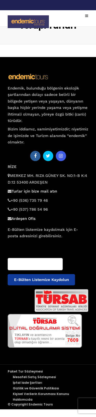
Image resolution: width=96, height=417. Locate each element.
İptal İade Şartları (27, 382)
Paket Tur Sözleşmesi (25, 371)
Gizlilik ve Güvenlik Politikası (36, 388)
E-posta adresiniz (22, 246)
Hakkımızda (23, 399)
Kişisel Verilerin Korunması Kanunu (41, 394)
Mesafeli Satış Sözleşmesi (34, 377)
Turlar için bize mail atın (34, 191)
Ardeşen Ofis (24, 218)
